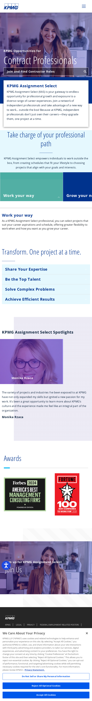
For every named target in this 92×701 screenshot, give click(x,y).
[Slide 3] (25, 467)
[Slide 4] (31, 467)
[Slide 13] (85, 467)
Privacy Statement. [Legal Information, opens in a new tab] (35, 669)
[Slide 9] (61, 467)
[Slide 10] (67, 467)
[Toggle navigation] (83, 6)
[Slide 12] (79, 467)
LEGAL (19, 624)
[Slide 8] (55, 467)
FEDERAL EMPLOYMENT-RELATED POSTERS (59, 624)
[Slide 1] (7, 467)
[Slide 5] (37, 467)
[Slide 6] (43, 467)
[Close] (86, 633)
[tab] (31, 186)
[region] (46, 664)
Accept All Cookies (46, 694)
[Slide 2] (19, 467)
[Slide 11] (73, 467)
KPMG (8, 624)
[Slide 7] (49, 467)
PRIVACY (31, 624)
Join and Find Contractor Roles (47, 71)
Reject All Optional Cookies (46, 685)
